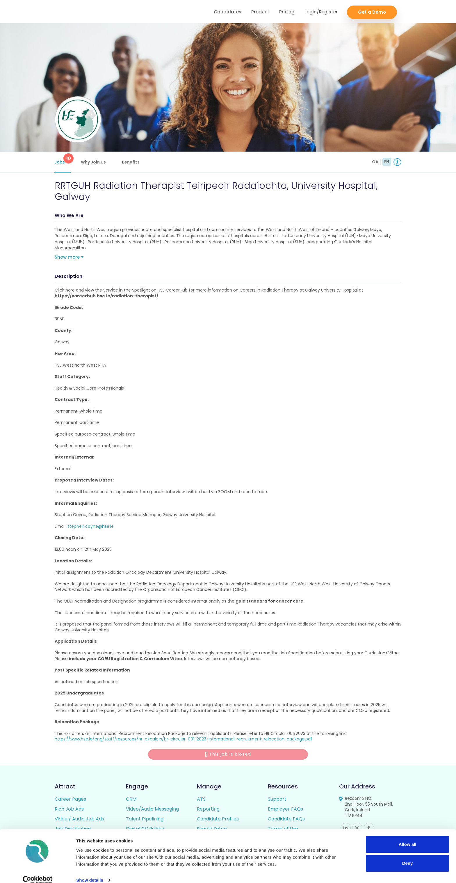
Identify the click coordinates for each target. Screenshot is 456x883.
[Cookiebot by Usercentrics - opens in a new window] (37, 871)
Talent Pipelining (144, 819)
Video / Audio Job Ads (79, 819)
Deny (407, 854)
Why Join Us (93, 162)
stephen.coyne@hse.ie (90, 527)
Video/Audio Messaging (152, 809)
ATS (201, 799)
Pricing (287, 12)
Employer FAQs (285, 809)
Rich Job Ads (69, 809)
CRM (131, 799)
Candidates (227, 12)
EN (386, 162)
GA (375, 162)
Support (277, 799)
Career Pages (70, 799)
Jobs (63, 159)
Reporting (208, 809)
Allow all (407, 835)
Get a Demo (372, 12)
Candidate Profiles (218, 819)
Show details (89, 871)
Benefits (131, 162)
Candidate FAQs (286, 819)
